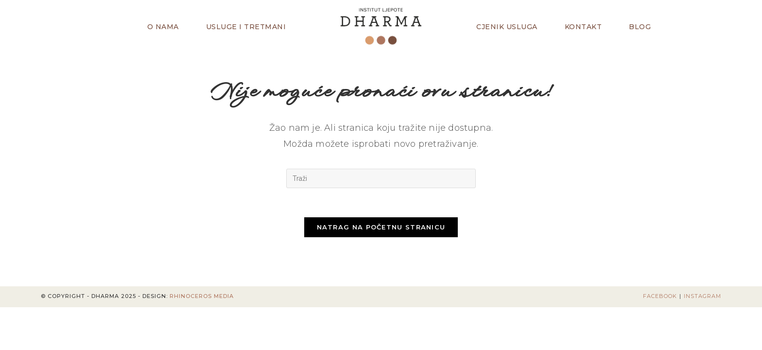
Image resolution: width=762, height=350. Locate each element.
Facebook (660, 296)
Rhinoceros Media (202, 296)
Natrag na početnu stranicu (381, 227)
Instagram (702, 296)
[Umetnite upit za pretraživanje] (381, 178)
